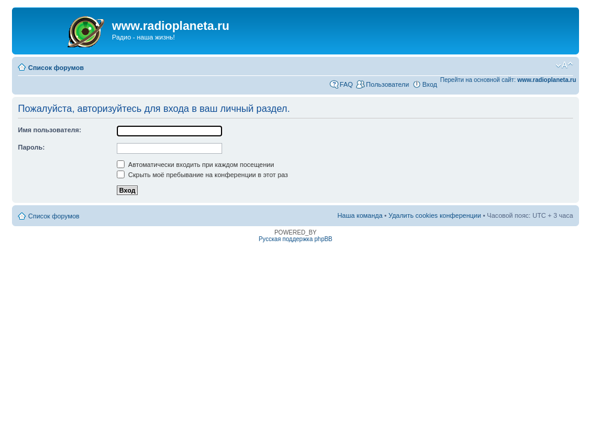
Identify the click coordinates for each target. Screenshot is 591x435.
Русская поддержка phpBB (295, 239)
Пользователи (387, 84)
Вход (429, 84)
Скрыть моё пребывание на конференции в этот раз (202, 174)
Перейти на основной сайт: (508, 80)
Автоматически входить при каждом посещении (195, 164)
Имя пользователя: (49, 129)
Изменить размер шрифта (564, 65)
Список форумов (56, 67)
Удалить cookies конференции (435, 215)
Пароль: (31, 147)
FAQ (346, 84)
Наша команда (359, 215)
